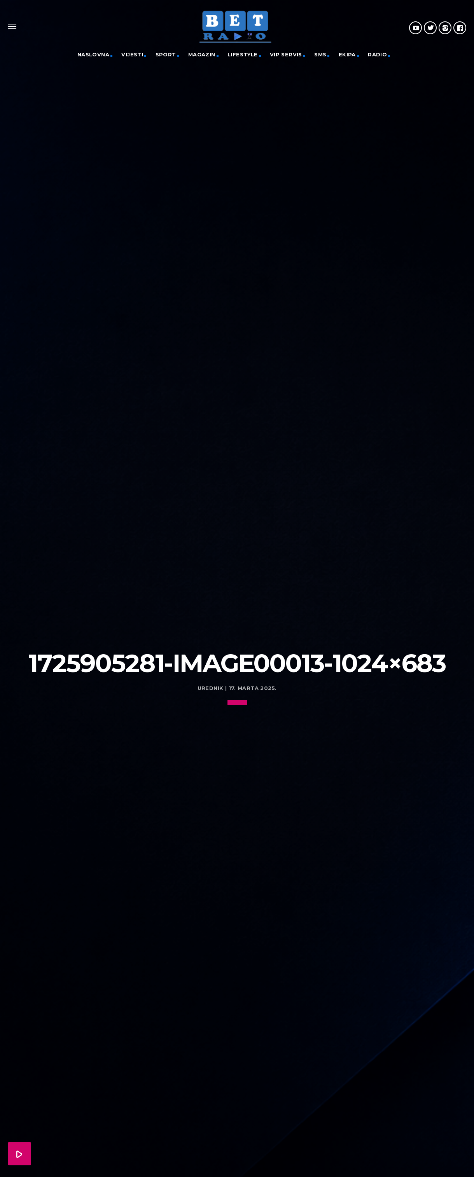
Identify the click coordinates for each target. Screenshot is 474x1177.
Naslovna (93, 54)
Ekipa (347, 54)
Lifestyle (242, 54)
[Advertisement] (237, 566)
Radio (377, 54)
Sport (166, 54)
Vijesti (132, 54)
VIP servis (286, 54)
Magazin (201, 54)
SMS (320, 54)
